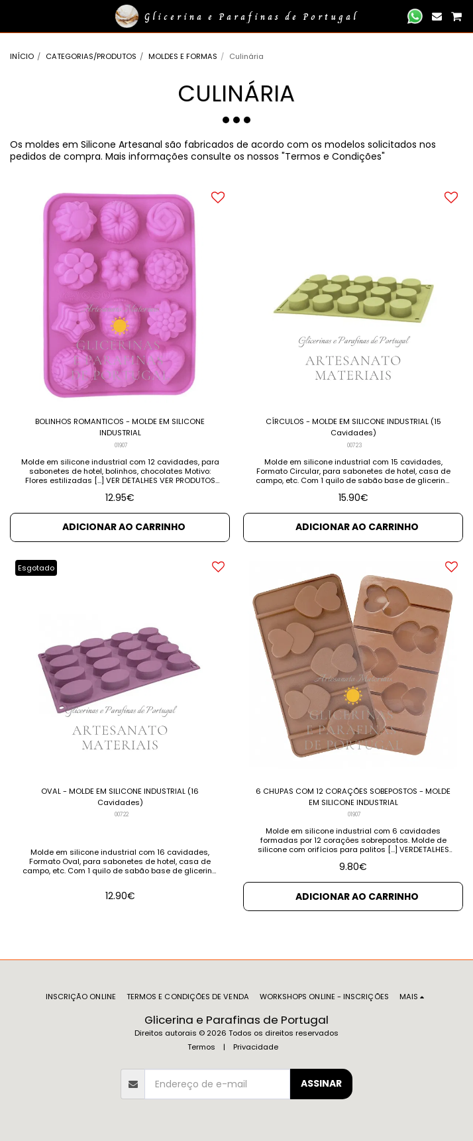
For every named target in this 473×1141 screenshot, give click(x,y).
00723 (354, 445)
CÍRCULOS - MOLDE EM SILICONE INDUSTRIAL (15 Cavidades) (353, 427)
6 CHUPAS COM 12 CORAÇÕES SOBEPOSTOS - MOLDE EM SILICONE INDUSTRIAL (353, 797)
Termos (201, 1047)
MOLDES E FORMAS (182, 56)
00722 (122, 814)
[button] (14, 16)
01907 (121, 445)
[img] (120, 296)
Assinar (321, 1083)
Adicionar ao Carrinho (123, 526)
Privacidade (255, 1047)
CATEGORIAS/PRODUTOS (91, 56)
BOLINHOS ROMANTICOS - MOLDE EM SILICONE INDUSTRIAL (120, 427)
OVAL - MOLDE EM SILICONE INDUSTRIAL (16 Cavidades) (120, 797)
